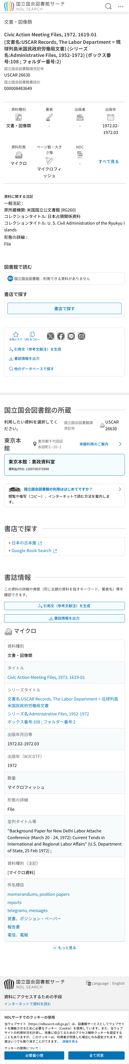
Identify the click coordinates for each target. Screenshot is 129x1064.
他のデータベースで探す (31, 368)
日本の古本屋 (27, 542)
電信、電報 (17, 935)
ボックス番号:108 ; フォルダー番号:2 (41, 722)
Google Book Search (35, 550)
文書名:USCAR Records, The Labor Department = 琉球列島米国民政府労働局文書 (62, 702)
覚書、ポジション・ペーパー (34, 918)
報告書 (13, 927)
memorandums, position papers (38, 894)
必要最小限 (34, 1055)
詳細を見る (70, 1041)
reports (14, 902)
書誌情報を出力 (24, 358)
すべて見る (108, 161)
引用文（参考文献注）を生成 (35, 349)
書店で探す (64, 308)
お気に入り (15, 336)
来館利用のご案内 (101, 444)
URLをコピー (32, 336)
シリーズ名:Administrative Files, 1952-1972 (48, 714)
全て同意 (96, 1055)
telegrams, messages (27, 910)
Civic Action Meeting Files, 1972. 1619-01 (46, 677)
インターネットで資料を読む (27, 1003)
